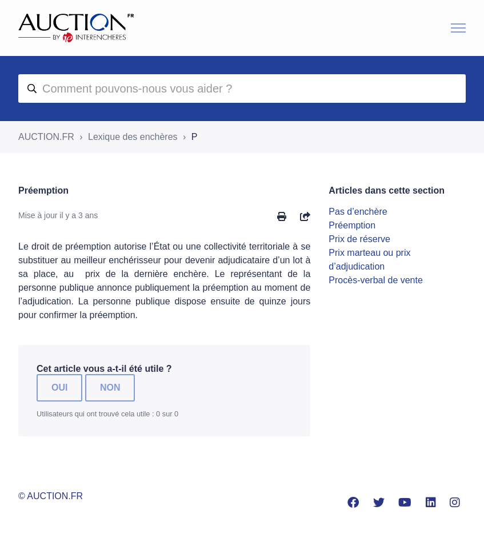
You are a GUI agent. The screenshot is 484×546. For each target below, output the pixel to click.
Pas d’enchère (358, 211)
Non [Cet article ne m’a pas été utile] (110, 387)
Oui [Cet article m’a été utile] (59, 387)
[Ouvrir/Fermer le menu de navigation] (458, 28)
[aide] (242, 88)
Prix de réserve (359, 239)
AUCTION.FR (46, 137)
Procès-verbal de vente (376, 280)
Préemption (352, 225)
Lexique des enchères (133, 137)
